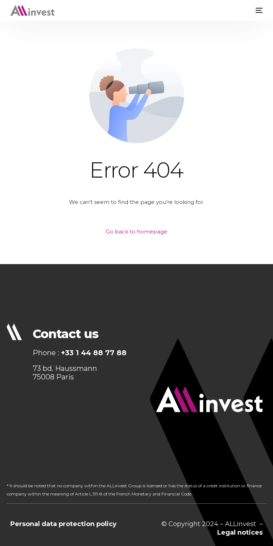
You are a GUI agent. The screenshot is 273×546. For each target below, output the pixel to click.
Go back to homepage (136, 231)
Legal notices (240, 532)
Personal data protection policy (63, 524)
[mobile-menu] (257, 10)
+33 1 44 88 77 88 (94, 352)
